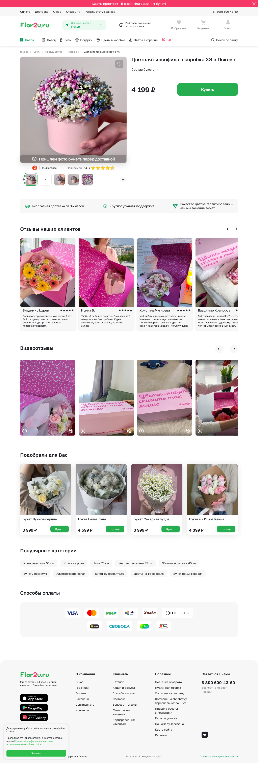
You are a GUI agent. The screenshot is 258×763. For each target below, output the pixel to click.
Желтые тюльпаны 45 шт (179, 563)
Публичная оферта (168, 687)
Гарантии (82, 687)
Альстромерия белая (70, 573)
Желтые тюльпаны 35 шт (135, 563)
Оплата (25, 11)
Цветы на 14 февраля (149, 573)
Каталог (118, 682)
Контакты (82, 710)
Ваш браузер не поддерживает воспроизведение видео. (47, 398)
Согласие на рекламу (169, 693)
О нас (57, 11)
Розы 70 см (101, 563)
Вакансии (82, 699)
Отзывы (73, 12)
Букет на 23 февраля (187, 573)
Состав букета (145, 69)
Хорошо (36, 753)
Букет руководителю (109, 573)
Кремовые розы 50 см (38, 563)
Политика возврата (168, 682)
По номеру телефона (169, 724)
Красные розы (74, 563)
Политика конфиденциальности (219, 756)
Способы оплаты (124, 693)
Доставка (41, 11)
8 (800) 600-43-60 (225, 11)
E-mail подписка (166, 718)
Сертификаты (85, 704)
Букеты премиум (35, 573)
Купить (207, 89)
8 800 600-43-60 (218, 682)
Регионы (161, 735)
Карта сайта (163, 729)
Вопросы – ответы (125, 704)
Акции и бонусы (124, 687)
